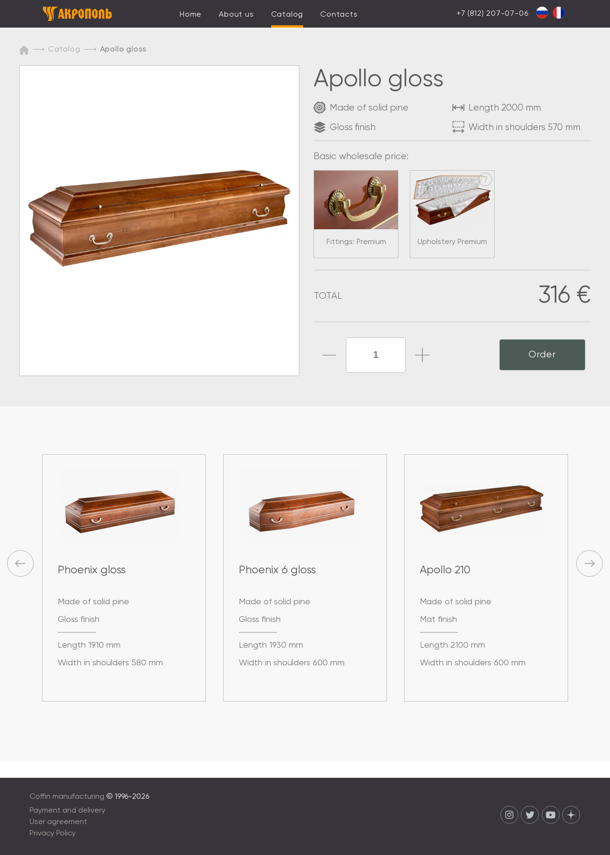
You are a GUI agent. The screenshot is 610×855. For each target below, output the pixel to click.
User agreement (58, 822)
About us (236, 15)
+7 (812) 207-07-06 (492, 14)
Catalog (287, 15)
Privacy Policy (53, 833)
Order (542, 355)
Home (191, 15)
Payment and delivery (67, 810)
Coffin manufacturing (67, 797)
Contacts (338, 15)
